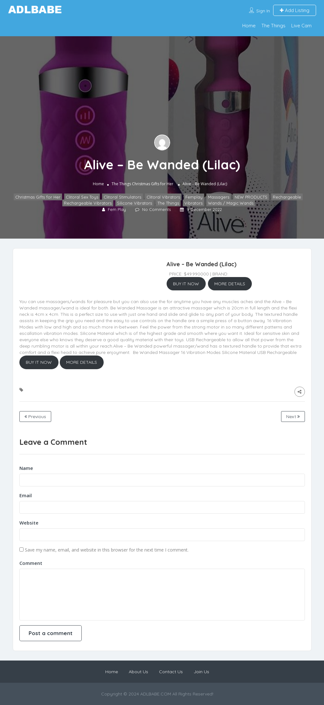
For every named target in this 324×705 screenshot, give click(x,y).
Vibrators (193, 203)
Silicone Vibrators (134, 203)
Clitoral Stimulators (122, 197)
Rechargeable (287, 197)
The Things (273, 26)
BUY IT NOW (186, 284)
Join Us (201, 671)
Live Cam (301, 26)
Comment (30, 563)
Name (26, 468)
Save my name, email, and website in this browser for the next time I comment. (107, 550)
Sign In (263, 11)
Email (25, 495)
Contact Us (171, 671)
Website (28, 522)
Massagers (218, 197)
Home (249, 26)
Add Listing (294, 10)
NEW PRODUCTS (251, 197)
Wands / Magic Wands (230, 203)
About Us (138, 671)
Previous (35, 416)
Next (293, 416)
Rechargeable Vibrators (88, 203)
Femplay (194, 197)
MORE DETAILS (229, 284)
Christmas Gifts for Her (152, 184)
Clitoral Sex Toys (82, 197)
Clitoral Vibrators (163, 197)
